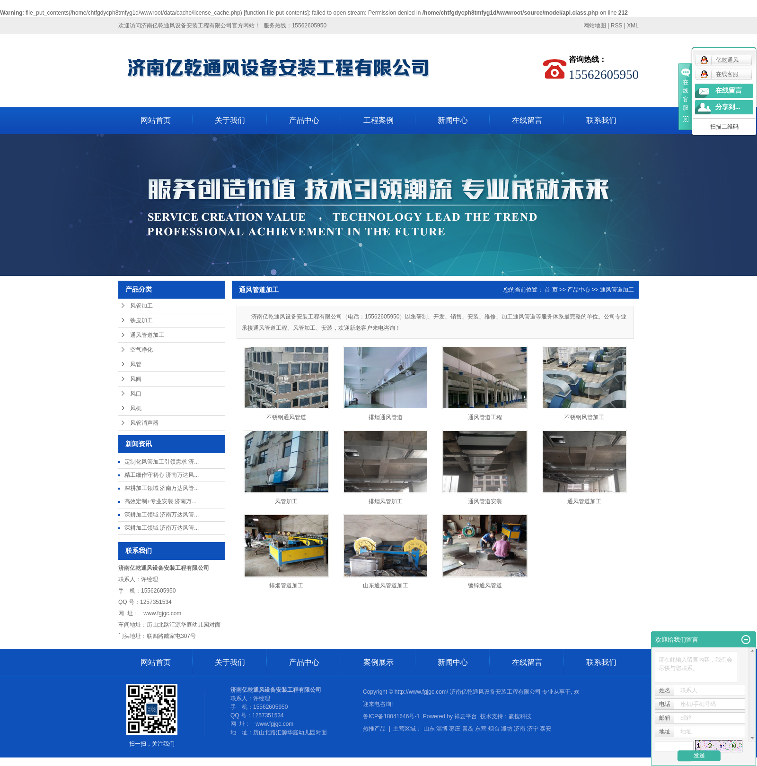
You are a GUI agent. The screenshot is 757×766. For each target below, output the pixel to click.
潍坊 (506, 728)
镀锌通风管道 (485, 585)
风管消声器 (144, 423)
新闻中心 (453, 120)
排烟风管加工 (386, 501)
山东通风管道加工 (385, 585)
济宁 (532, 728)
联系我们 (601, 120)
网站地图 (594, 25)
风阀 (135, 379)
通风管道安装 (485, 501)
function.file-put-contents (277, 12)
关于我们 (230, 120)
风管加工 (141, 305)
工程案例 (378, 120)
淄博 (442, 728)
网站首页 (156, 120)
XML (633, 25)
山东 (429, 728)
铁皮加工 (141, 320)
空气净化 (141, 349)
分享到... (727, 107)
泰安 (545, 728)
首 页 (551, 289)
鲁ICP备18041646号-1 (391, 716)
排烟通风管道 (386, 417)
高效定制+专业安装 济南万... (160, 501)
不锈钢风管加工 (584, 417)
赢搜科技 (520, 716)
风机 (135, 408)
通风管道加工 (147, 335)
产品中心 (304, 120)
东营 (480, 728)
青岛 (468, 728)
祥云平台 (465, 716)
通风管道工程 (485, 417)
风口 (135, 393)
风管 (135, 364)
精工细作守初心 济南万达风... (161, 475)
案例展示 (378, 662)
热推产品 (374, 728)
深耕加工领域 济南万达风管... (161, 488)
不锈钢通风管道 (286, 417)
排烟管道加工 (286, 585)
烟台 (494, 728)
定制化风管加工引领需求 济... (161, 461)
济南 (519, 728)
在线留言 (527, 120)
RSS (617, 25)
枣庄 (454, 728)
